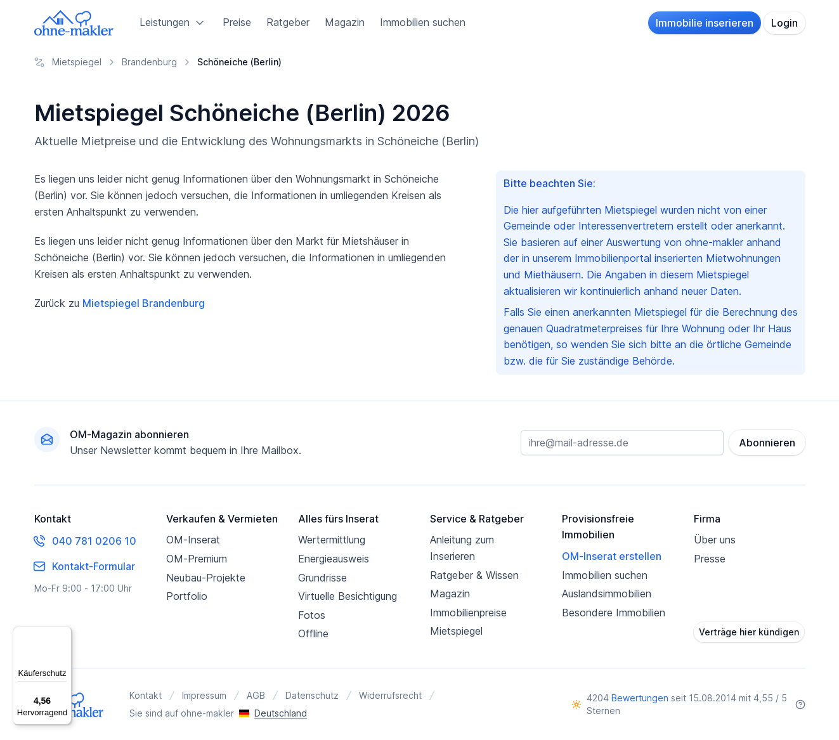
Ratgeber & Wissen (474, 575)
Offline (313, 633)
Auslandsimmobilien (606, 593)
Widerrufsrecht (390, 695)
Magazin (345, 22)
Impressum (204, 695)
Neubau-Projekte (205, 577)
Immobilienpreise (468, 612)
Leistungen (173, 22)
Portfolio (186, 596)
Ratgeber (287, 22)
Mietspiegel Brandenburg (143, 303)
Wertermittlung (331, 539)
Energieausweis (333, 558)
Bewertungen (639, 697)
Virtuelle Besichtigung (347, 596)
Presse (709, 558)
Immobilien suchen (422, 22)
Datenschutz (312, 695)
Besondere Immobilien (613, 612)
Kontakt (145, 695)
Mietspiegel (456, 631)
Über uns (715, 539)
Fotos (311, 615)
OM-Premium (196, 558)
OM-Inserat (193, 539)
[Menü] (64, 634)
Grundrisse (322, 577)
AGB (256, 695)
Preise (237, 22)
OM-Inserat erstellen (611, 556)
